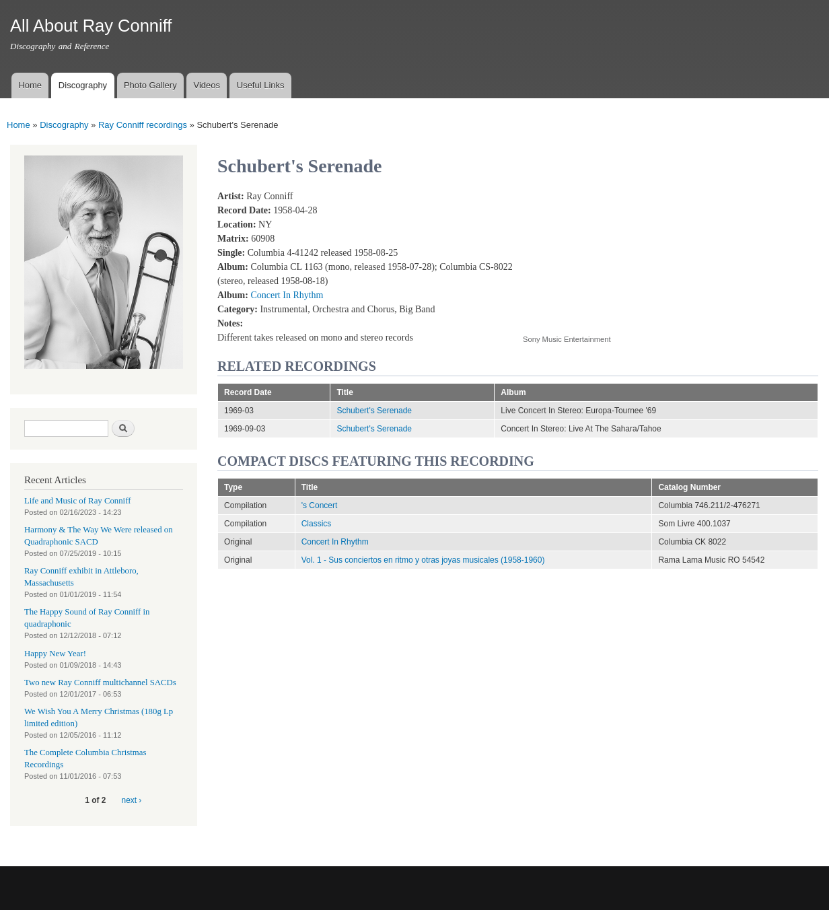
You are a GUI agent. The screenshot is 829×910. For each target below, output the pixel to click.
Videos (206, 85)
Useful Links (261, 85)
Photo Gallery (150, 85)
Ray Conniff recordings (142, 125)
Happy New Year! (55, 653)
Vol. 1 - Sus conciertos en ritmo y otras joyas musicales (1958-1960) (423, 560)
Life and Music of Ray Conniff (77, 500)
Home (30, 85)
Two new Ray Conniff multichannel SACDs (100, 682)
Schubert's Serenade (374, 410)
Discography (83, 85)
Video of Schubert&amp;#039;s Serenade (630, 254)
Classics (316, 523)
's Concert (319, 505)
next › (132, 800)
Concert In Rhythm (286, 295)
